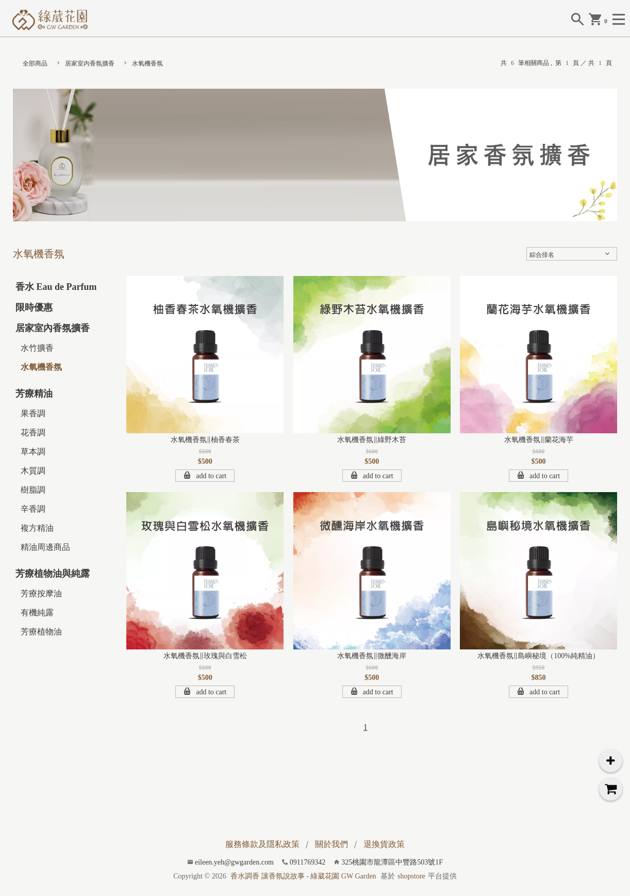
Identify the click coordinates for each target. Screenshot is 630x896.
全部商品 (35, 63)
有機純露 (37, 612)
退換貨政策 (384, 844)
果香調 (33, 413)
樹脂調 (33, 489)
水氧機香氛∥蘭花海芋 (538, 440)
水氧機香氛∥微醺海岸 (371, 656)
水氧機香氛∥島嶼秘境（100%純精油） (538, 656)
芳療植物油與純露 (52, 573)
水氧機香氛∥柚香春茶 (205, 440)
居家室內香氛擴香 (89, 63)
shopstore (411, 876)
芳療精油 (34, 393)
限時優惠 (34, 307)
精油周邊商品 (45, 547)
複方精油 (37, 528)
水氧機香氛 (147, 63)
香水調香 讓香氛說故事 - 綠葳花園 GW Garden (303, 876)
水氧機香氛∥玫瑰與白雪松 (205, 656)
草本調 (33, 451)
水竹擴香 (37, 348)
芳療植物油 (41, 631)
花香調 (33, 432)
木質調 (33, 470)
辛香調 (33, 508)
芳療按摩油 (41, 593)
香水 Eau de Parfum (56, 287)
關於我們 (331, 844)
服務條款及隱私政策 (262, 844)
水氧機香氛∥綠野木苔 (371, 440)
